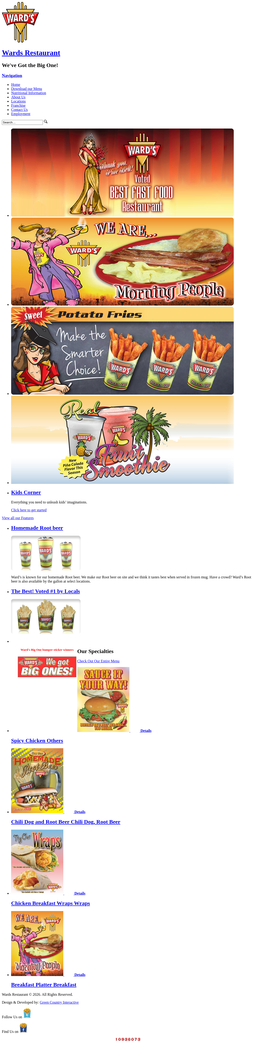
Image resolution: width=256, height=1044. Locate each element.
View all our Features (18, 518)
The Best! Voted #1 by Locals (45, 591)
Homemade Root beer (37, 528)
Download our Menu (26, 89)
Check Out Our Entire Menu (98, 661)
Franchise (18, 105)
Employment (20, 114)
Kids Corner (26, 492)
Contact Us (19, 110)
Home (15, 85)
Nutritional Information (28, 93)
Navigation (12, 75)
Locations (18, 101)
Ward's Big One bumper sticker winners (47, 649)
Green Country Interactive (59, 1002)
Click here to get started (29, 510)
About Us (18, 97)
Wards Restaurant (31, 52)
